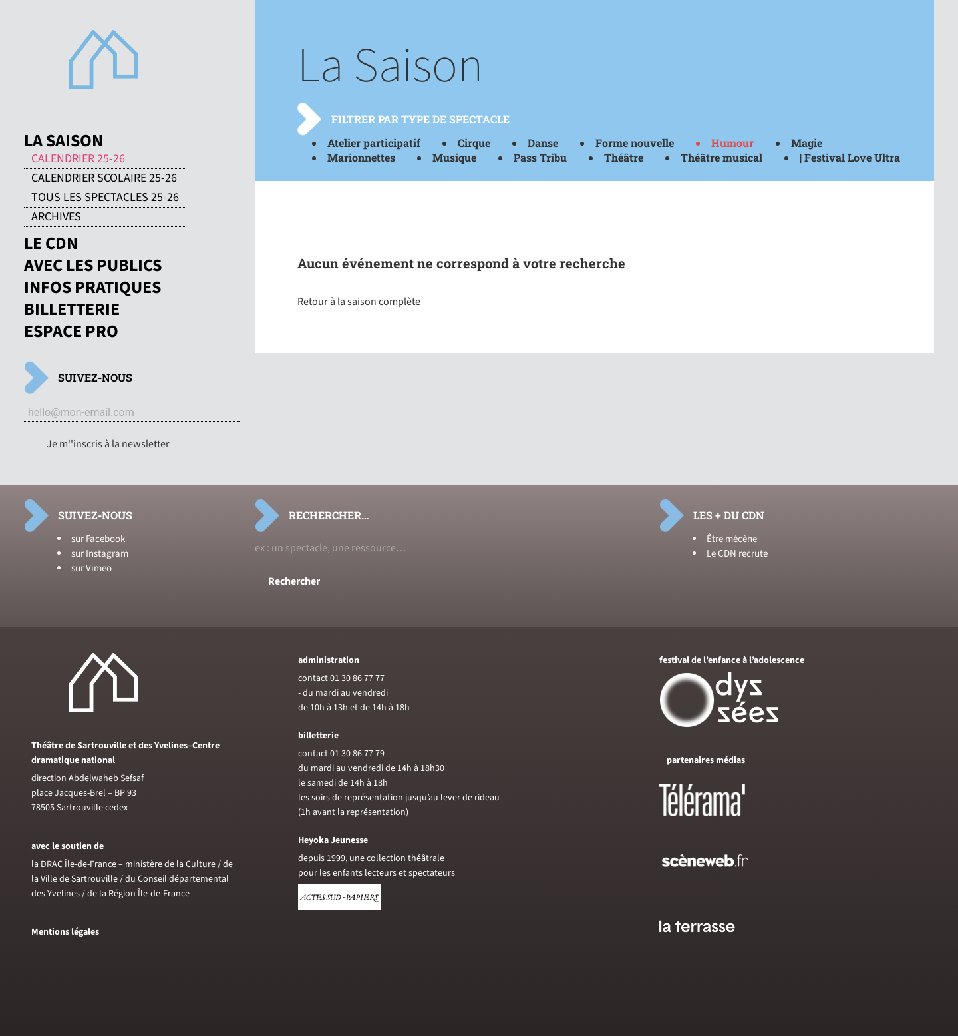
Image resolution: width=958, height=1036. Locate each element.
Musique (454, 157)
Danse (543, 143)
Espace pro (71, 331)
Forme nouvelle (634, 143)
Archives (56, 217)
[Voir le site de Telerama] (715, 821)
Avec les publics (93, 265)
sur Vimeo (91, 568)
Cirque (474, 143)
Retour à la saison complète (358, 301)
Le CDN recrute (737, 554)
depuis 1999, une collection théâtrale (371, 858)
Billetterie (72, 309)
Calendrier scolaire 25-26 (104, 178)
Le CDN (51, 243)
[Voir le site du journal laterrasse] (707, 948)
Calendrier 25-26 (78, 159)
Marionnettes (361, 157)
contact (313, 678)
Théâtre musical (721, 157)
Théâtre (623, 157)
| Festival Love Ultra (850, 157)
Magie (806, 143)
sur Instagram (99, 554)
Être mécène (732, 539)
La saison (63, 141)
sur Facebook (98, 539)
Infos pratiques (92, 287)
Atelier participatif (373, 143)
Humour (732, 143)
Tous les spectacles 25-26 (105, 197)
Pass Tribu (540, 157)
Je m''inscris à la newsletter (108, 444)
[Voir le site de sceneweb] (716, 888)
